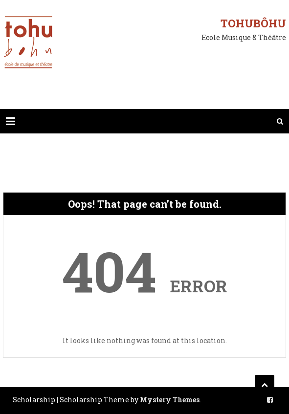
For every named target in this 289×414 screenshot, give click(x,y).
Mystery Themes (170, 399)
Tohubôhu (253, 23)
